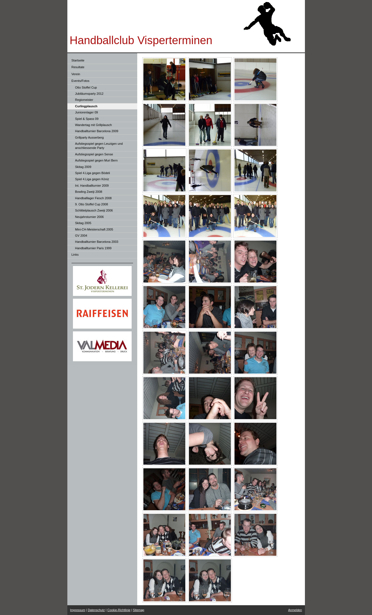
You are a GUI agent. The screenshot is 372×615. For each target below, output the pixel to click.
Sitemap (138, 610)
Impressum (77, 610)
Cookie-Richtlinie (119, 610)
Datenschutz (96, 610)
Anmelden (295, 610)
